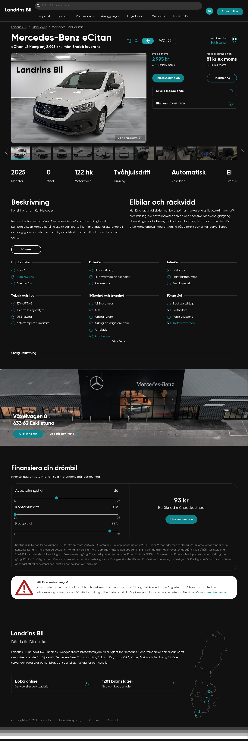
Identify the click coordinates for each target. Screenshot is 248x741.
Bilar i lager (39, 27)
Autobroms (102, 336)
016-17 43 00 (28, 433)
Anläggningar (110, 16)
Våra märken (85, 16)
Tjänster (62, 16)
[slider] (56, 497)
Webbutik (158, 16)
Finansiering (221, 78)
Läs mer (31, 249)
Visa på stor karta (61, 433)
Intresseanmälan (168, 78)
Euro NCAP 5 (25, 277)
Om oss (94, 720)
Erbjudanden (136, 16)
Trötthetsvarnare (184, 323)
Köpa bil (44, 16)
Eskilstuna (218, 42)
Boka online (230, 11)
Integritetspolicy (70, 720)
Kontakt (112, 720)
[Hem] (18, 10)
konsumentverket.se (213, 592)
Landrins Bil (180, 16)
